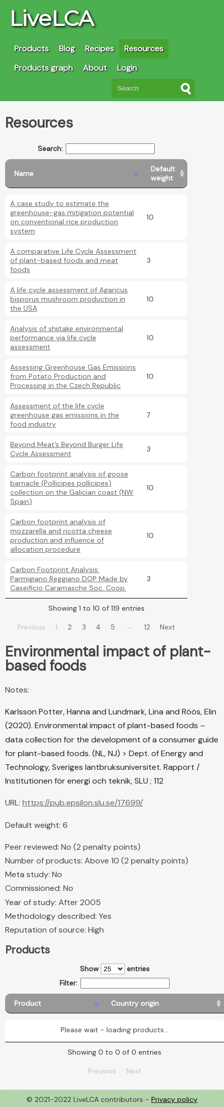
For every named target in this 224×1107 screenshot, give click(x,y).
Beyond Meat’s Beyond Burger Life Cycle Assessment (66, 449)
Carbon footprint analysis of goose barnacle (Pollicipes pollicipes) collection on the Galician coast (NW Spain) (71, 487)
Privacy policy (174, 1099)
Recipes (99, 48)
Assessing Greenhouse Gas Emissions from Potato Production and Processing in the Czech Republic (73, 376)
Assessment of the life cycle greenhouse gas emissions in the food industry (64, 415)
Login (127, 68)
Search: (96, 148)
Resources (143, 48)
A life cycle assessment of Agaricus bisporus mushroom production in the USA (69, 299)
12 (147, 627)
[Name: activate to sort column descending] (73, 173)
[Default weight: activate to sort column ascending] (164, 173)
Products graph (43, 68)
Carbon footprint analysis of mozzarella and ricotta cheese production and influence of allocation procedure (61, 535)
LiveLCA (51, 18)
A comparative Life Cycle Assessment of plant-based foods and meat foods (73, 260)
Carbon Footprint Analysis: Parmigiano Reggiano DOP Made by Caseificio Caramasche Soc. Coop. (69, 578)
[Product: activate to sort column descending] (32, 1003)
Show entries (115, 969)
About (95, 68)
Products (31, 48)
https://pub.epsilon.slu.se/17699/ (82, 802)
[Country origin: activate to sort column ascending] (94, 1003)
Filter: (115, 983)
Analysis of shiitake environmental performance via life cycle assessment (66, 337)
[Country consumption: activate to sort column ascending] (176, 1003)
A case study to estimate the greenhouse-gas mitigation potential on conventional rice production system (72, 217)
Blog (67, 48)
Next (167, 627)
